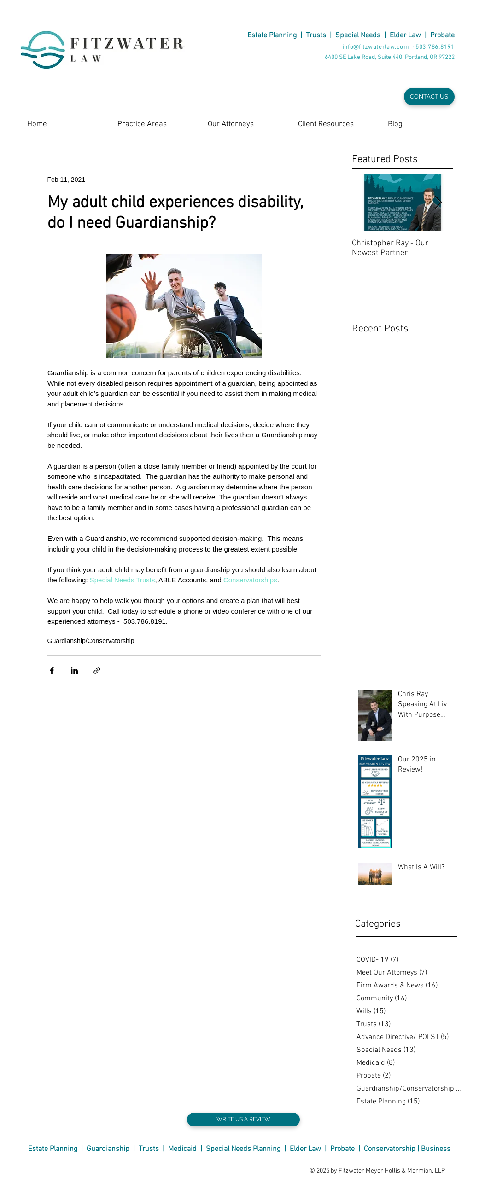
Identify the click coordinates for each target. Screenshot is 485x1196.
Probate (442, 35)
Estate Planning (272, 35)
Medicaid (182, 1149)
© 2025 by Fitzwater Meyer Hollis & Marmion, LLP (377, 1171)
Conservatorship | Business (407, 1149)
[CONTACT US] (429, 96)
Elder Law (405, 35)
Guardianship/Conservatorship (90, 640)
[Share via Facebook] (51, 670)
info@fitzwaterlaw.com (376, 47)
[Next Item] (438, 203)
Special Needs (357, 35)
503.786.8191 (434, 47)
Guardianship (108, 1149)
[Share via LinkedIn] (74, 670)
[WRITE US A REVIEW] (243, 1119)
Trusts (316, 35)
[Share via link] (97, 670)
